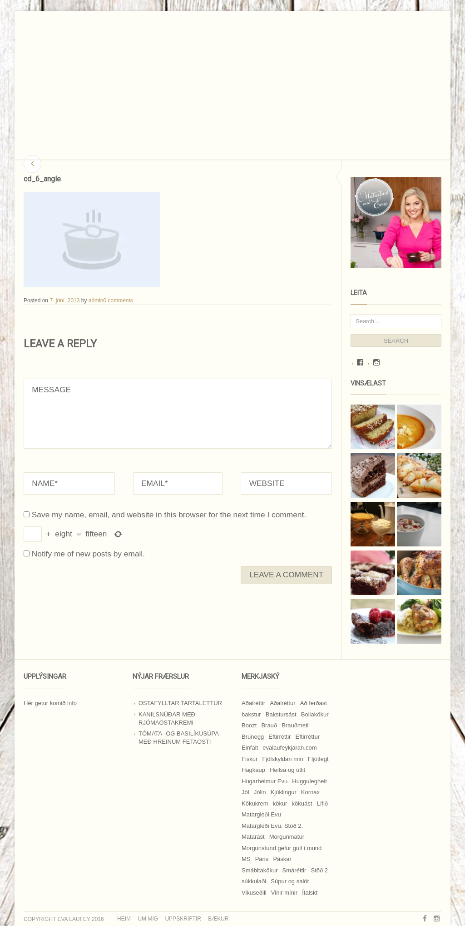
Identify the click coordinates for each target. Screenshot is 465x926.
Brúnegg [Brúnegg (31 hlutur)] (253, 736)
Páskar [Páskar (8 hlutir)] (282, 859)
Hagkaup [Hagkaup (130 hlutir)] (253, 769)
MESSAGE (178, 414)
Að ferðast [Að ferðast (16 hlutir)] (313, 703)
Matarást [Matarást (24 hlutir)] (253, 836)
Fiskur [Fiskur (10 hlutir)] (249, 759)
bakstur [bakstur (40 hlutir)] (251, 714)
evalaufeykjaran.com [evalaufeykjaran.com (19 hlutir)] (289, 747)
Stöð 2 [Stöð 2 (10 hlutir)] (319, 870)
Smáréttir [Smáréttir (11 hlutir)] (294, 870)
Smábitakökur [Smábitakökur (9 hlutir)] (259, 870)
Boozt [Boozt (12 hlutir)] (249, 725)
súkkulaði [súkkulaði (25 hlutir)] (254, 881)
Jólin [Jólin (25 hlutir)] (260, 792)
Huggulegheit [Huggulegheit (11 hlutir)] (309, 781)
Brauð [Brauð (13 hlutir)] (269, 725)
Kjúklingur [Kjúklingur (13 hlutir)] (284, 792)
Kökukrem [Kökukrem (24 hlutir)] (255, 803)
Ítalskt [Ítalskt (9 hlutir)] (309, 892)
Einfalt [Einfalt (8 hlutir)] (250, 747)
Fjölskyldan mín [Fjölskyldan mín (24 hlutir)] (282, 759)
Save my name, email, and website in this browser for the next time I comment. (169, 514)
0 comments (118, 300)
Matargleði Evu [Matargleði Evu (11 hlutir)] (261, 814)
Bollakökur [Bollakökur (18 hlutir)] (315, 714)
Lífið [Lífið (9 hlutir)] (322, 803)
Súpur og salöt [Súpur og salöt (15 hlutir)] (290, 881)
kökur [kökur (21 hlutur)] (280, 803)
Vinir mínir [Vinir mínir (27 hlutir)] (284, 892)
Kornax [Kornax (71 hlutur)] (310, 792)
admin (96, 300)
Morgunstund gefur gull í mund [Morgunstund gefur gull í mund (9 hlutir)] (282, 848)
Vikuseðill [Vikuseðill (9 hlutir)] (254, 892)
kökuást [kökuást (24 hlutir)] (302, 803)
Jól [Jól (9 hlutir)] (245, 792)
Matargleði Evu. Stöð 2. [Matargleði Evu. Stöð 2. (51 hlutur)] (272, 825)
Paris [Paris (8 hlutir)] (262, 859)
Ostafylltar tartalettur (180, 703)
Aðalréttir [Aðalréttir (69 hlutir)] (253, 703)
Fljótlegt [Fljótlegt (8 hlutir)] (318, 759)
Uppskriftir (183, 919)
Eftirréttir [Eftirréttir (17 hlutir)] (279, 736)
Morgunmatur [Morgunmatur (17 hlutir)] (286, 836)
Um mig (148, 919)
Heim (124, 919)
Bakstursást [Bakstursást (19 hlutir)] (281, 714)
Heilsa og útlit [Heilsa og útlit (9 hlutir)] (287, 769)
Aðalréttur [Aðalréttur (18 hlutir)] (282, 703)
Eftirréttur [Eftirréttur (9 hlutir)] (308, 736)
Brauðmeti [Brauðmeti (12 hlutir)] (295, 725)
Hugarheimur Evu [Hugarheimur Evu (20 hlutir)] (264, 781)
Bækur (218, 919)
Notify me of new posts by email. (88, 553)
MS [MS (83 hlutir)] (246, 859)
